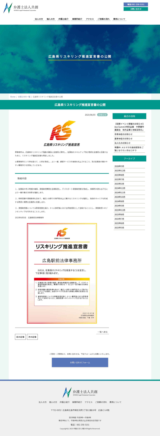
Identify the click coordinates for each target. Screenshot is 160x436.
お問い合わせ (136, 9)
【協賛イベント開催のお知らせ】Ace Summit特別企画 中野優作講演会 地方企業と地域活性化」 (129, 126)
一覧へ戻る (103, 331)
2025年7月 (119, 179)
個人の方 (51, 18)
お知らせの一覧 (24, 96)
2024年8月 (119, 201)
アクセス (90, 18)
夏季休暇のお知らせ (123, 138)
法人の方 (39, 18)
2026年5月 (119, 166)
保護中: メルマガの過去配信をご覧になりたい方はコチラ (129, 149)
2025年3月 (119, 183)
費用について (119, 18)
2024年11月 (119, 192)
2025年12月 (119, 170)
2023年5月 (119, 227)
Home (12, 96)
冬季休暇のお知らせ (123, 134)
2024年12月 (119, 188)
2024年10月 (119, 196)
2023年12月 (119, 209)
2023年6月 (119, 223)
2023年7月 (119, 218)
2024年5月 (119, 205)
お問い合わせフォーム (80, 362)
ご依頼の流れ (104, 18)
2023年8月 (119, 214)
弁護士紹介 (63, 18)
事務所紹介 (77, 18)
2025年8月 (119, 174)
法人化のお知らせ (122, 142)
